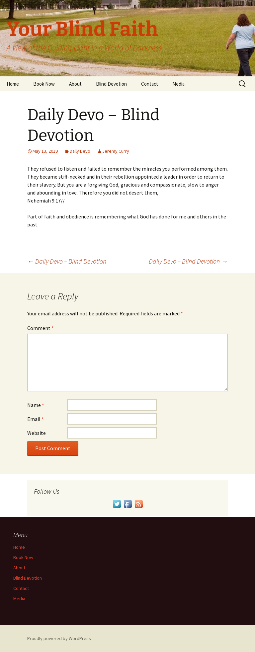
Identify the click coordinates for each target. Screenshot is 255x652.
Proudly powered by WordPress (59, 638)
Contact (149, 84)
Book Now (44, 84)
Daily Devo (80, 151)
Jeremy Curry (115, 151)
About (75, 84)
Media (178, 84)
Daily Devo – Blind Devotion (66, 261)
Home (13, 84)
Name (35, 405)
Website (36, 433)
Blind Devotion (111, 84)
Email (35, 419)
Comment (40, 328)
